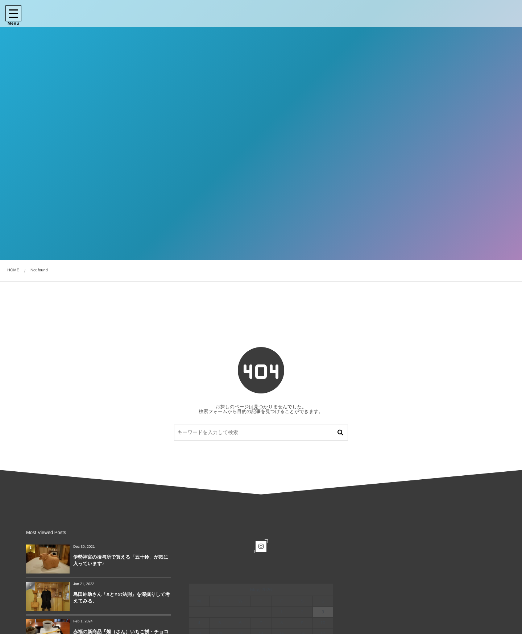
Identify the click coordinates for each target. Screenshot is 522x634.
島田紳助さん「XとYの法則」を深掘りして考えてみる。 (121, 598)
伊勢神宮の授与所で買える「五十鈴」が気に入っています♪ (120, 560)
